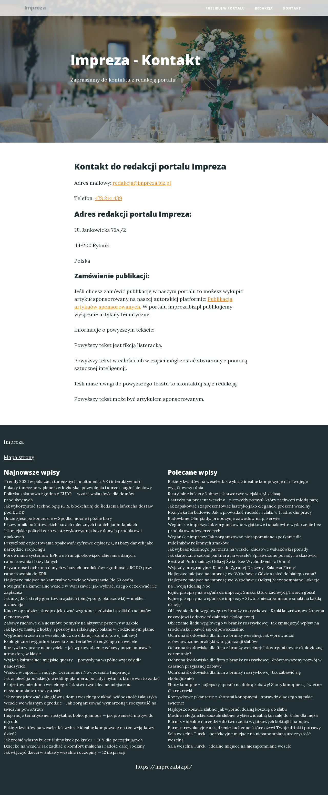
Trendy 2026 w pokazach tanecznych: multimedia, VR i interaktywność (72, 481)
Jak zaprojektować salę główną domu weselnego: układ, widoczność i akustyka (80, 696)
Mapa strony (19, 457)
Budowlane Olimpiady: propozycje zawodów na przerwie (224, 518)
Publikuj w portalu (225, 9)
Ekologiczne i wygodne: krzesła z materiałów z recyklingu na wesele (70, 641)
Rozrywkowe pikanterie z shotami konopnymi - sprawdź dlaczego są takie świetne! (240, 699)
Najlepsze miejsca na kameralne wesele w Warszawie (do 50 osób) (68, 579)
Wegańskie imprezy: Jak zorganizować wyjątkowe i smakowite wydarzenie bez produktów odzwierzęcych (244, 527)
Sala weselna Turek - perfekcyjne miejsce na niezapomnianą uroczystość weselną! (239, 736)
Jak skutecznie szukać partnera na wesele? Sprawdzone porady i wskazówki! (242, 555)
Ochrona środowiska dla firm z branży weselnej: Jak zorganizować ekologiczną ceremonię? (245, 650)
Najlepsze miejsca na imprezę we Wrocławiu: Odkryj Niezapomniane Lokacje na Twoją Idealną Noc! (244, 583)
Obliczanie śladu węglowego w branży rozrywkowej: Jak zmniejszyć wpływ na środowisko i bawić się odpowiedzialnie (243, 626)
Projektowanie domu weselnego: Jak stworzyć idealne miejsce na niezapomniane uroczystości (67, 687)
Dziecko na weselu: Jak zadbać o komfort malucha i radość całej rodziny (74, 746)
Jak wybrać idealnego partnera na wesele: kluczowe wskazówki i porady (238, 549)
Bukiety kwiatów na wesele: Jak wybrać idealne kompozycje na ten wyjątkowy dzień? (79, 730)
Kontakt (292, 9)
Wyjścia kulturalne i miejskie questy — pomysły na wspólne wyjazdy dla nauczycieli (72, 663)
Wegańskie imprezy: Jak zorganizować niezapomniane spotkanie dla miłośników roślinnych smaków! (235, 539)
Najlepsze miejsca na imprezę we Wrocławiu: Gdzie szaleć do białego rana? (242, 573)
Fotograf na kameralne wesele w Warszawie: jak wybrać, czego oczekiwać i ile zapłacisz (80, 589)
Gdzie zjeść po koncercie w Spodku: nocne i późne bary (58, 518)
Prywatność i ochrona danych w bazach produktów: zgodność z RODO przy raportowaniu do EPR (78, 570)
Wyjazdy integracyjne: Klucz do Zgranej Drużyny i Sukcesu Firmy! (232, 567)
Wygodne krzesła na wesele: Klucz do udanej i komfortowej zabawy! (70, 635)
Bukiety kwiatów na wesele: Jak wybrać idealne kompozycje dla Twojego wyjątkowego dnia (238, 484)
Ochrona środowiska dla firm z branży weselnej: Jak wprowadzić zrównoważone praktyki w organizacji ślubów (231, 638)
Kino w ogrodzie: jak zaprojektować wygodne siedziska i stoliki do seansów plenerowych (77, 613)
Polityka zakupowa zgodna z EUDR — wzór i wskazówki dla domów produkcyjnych (69, 496)
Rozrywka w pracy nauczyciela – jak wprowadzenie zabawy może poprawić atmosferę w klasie (77, 650)
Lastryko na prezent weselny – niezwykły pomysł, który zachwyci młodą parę (243, 499)
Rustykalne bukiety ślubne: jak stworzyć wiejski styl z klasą (224, 493)
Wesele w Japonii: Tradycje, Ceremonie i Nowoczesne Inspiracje (67, 672)
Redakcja (264, 9)
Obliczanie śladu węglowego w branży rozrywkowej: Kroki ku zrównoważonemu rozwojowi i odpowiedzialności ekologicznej (246, 613)
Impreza (38, 8)
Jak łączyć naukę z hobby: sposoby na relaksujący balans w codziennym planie (79, 629)
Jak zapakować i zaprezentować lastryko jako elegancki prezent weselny (239, 506)
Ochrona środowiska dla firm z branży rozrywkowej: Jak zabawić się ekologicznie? (234, 675)
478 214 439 (108, 198)
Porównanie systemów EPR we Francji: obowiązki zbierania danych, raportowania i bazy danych (70, 558)
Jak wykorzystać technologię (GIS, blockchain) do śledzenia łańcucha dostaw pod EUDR (78, 509)
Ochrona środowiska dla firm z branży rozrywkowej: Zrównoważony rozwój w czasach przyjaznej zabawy (245, 663)
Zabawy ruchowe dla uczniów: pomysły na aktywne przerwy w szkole (71, 622)
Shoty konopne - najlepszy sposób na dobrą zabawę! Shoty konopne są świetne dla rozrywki (245, 687)
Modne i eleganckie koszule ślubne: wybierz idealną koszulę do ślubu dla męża (243, 715)
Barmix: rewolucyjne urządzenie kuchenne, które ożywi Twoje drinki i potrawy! (245, 727)
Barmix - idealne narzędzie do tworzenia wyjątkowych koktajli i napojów (239, 721)
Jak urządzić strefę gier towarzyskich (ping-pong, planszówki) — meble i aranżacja (74, 601)
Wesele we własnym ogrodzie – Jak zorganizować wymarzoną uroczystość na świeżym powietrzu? (80, 706)
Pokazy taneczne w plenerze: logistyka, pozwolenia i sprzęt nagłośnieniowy (78, 487)
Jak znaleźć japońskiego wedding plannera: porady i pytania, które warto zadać (82, 678)
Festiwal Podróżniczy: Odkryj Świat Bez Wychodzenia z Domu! (229, 561)
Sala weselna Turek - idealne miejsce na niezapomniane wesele (229, 746)
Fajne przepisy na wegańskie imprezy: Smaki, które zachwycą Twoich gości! (241, 592)
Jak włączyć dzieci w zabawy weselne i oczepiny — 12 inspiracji (64, 752)
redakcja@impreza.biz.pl (141, 183)
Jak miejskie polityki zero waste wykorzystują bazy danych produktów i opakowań (73, 533)
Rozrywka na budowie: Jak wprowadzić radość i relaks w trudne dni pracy (240, 512)
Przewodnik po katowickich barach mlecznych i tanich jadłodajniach (70, 524)
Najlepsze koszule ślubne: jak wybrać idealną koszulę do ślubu (227, 709)
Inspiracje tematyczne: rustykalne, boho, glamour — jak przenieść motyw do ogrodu (78, 718)
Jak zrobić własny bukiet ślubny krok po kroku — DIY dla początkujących (73, 739)
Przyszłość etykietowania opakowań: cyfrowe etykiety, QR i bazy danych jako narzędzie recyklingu (78, 546)
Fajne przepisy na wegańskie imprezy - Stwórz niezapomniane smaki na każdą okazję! (244, 601)
